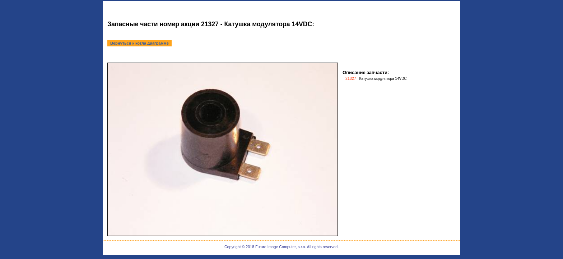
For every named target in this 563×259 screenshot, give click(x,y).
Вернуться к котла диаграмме (139, 43)
